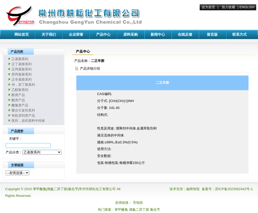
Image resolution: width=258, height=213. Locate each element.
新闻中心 (158, 34)
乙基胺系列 (20, 59)
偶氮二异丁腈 (139, 209)
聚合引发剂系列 (23, 110)
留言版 (212, 34)
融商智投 (193, 189)
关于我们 (49, 34)
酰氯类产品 (20, 105)
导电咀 (138, 203)
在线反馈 (185, 34)
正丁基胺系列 (22, 64)
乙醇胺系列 (20, 90)
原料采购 (130, 34)
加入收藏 (228, 7)
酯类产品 (18, 100)
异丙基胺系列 (22, 74)
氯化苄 (155, 209)
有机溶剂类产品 (23, 115)
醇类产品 (18, 95)
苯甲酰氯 (121, 209)
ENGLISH (247, 7)
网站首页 (21, 34)
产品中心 (103, 34)
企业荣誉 (76, 34)
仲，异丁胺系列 (23, 85)
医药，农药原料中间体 (28, 121)
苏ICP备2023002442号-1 (234, 189)
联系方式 (239, 34)
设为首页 (208, 7)
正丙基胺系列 (22, 69)
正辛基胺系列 (22, 79)
